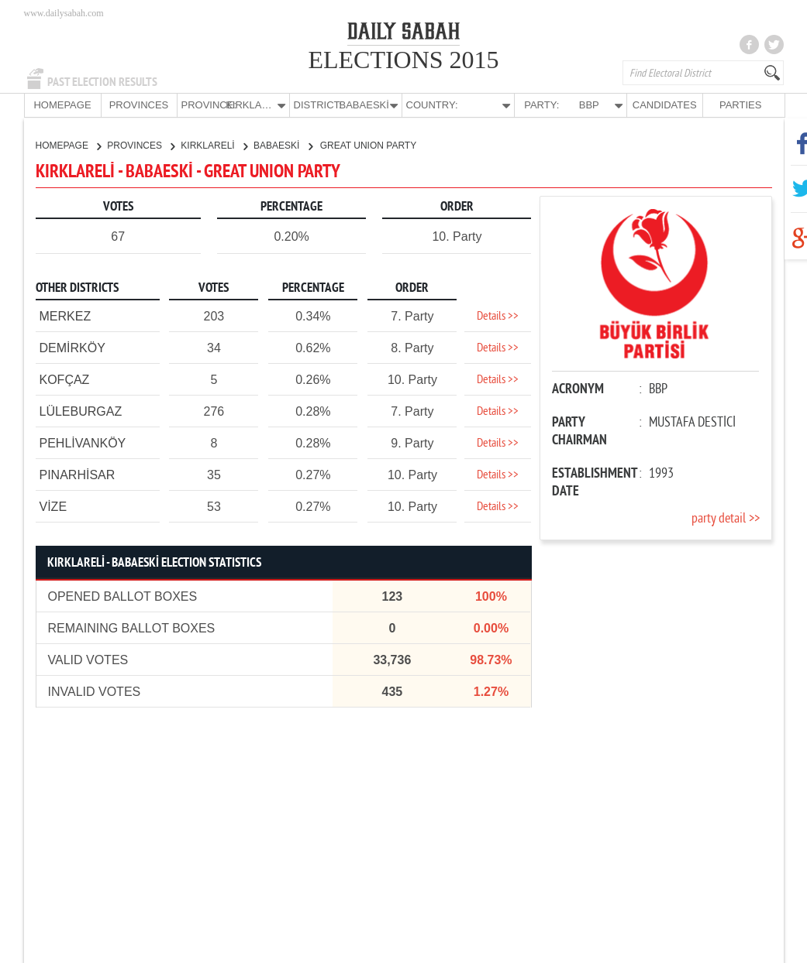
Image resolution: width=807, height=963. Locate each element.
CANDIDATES (665, 105)
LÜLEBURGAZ (81, 410)
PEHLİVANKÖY (83, 442)
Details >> (498, 316)
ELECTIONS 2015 (403, 60)
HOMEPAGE (62, 105)
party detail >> (725, 518)
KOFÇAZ (65, 379)
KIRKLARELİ (214, 144)
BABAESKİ (282, 144)
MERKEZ (65, 315)
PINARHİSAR (78, 474)
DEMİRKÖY (72, 347)
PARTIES (740, 105)
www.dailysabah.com (64, 13)
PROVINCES (139, 105)
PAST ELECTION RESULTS (102, 82)
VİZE (53, 505)
